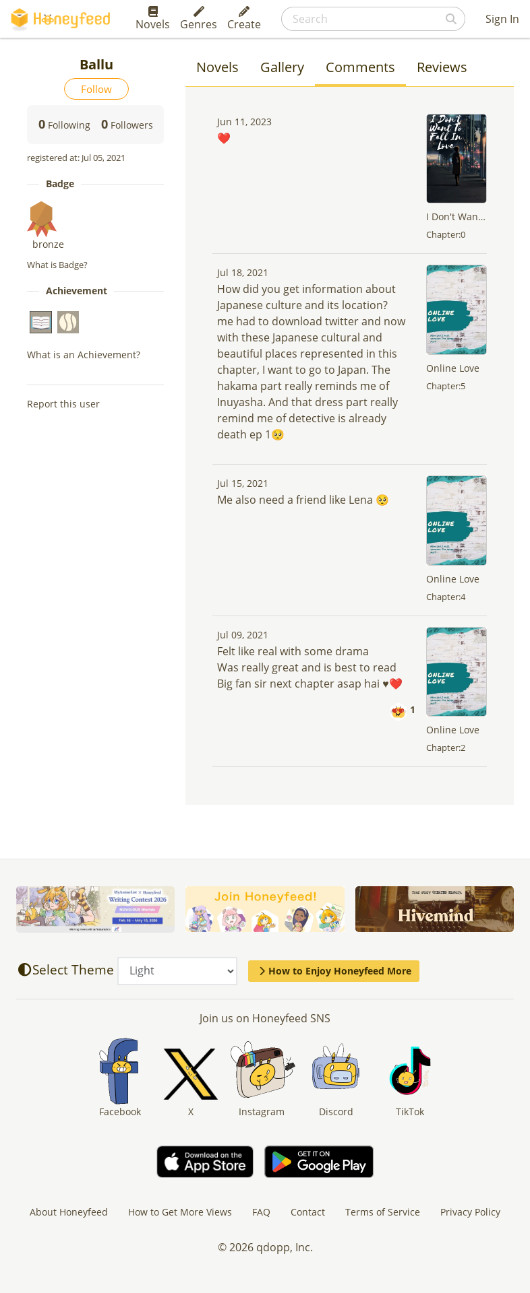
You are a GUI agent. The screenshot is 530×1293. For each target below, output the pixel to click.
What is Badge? (57, 265)
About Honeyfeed (69, 1211)
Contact (308, 1211)
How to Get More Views (180, 1211)
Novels (153, 19)
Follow (96, 89)
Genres (198, 19)
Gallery (282, 67)
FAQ (261, 1211)
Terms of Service (382, 1211)
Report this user (63, 403)
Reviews (442, 67)
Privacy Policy (470, 1211)
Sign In (502, 18)
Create (244, 19)
